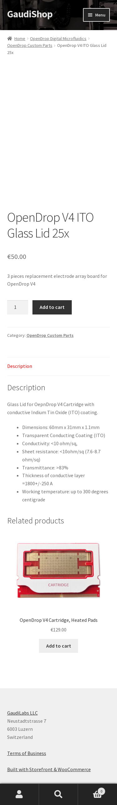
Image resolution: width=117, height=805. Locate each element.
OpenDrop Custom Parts (29, 45)
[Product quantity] (17, 307)
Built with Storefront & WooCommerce (49, 769)
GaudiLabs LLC (22, 713)
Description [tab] (19, 366)
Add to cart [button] (58, 646)
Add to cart (52, 307)
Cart (91, 790)
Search (58, 794)
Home (19, 38)
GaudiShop (29, 14)
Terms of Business (26, 753)
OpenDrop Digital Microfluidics (58, 38)
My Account (19, 794)
